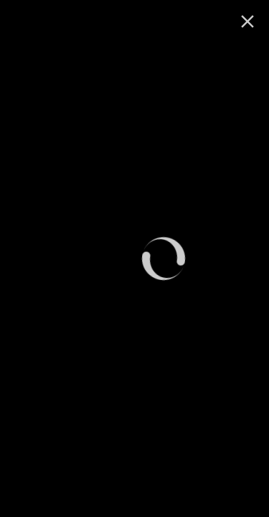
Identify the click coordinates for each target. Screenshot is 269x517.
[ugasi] (247, 21)
